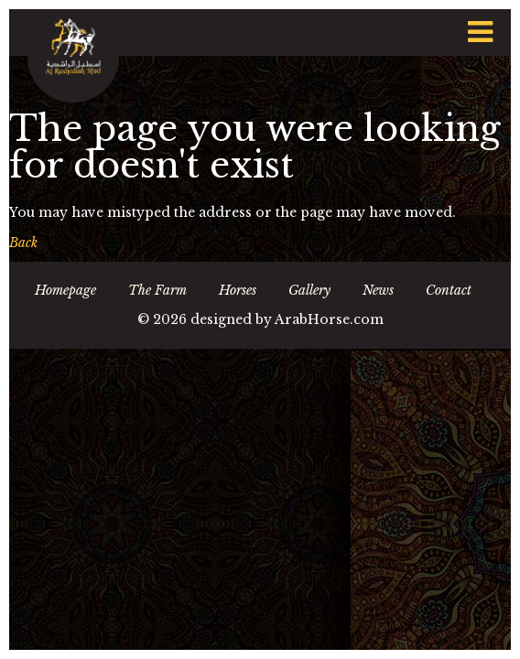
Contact (448, 290)
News (378, 290)
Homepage (65, 290)
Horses (237, 290)
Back (23, 242)
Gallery (309, 290)
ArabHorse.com (329, 319)
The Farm (157, 290)
